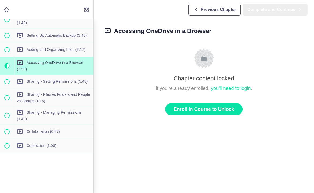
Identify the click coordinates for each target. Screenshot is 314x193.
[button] (6, 9)
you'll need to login (231, 88)
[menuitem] (86, 9)
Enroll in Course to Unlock (203, 109)
